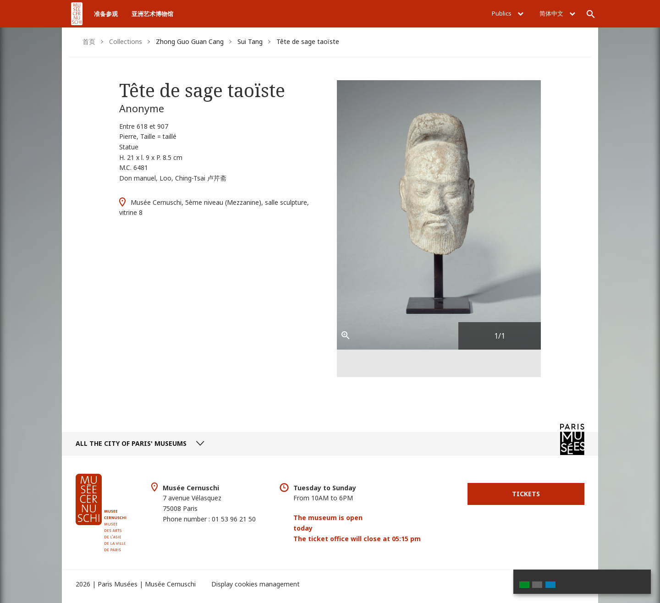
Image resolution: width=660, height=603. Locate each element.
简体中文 (557, 13)
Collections (125, 41)
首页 (88, 41)
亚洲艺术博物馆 (152, 14)
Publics (507, 13)
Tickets (526, 493)
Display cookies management (255, 584)
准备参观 (106, 14)
